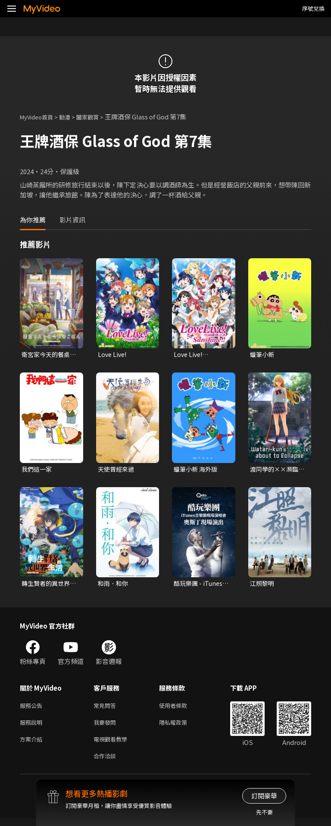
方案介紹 (33, 744)
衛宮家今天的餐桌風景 (47, 355)
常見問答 (106, 708)
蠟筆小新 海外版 (197, 470)
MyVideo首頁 (39, 116)
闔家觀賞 (97, 116)
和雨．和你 (114, 585)
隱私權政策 (180, 726)
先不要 (264, 812)
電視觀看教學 (113, 744)
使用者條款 (180, 708)
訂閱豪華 (264, 795)
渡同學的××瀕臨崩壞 (276, 470)
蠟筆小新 (263, 354)
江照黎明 (263, 585)
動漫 (71, 116)
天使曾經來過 (117, 470)
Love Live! (113, 354)
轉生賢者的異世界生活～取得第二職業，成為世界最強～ (47, 585)
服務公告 (33, 708)
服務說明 (33, 726)
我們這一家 (38, 470)
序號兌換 (313, 8)
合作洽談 (106, 762)
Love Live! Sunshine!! (190, 355)
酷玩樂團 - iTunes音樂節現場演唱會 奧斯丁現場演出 (199, 585)
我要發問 (106, 726)
